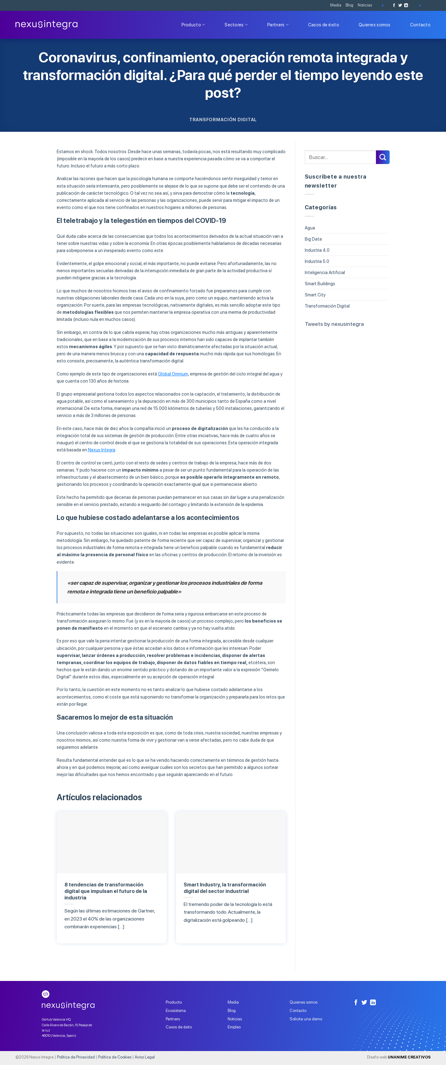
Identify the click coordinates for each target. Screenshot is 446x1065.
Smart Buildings (320, 283)
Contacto (420, 24)
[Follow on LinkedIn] (406, 5)
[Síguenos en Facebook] (394, 5)
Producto (193, 25)
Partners (278, 25)
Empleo (234, 1026)
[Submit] (383, 157)
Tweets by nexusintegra (334, 324)
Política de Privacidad (76, 1057)
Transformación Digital (223, 119)
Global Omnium (173, 373)
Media (335, 5)
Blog (349, 5)
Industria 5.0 (317, 261)
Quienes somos (375, 24)
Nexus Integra (101, 449)
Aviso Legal (145, 1057)
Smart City (315, 294)
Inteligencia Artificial (325, 272)
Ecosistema (176, 1010)
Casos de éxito (323, 24)
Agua (310, 227)
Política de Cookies (114, 1057)
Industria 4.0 (317, 250)
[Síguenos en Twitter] (400, 5)
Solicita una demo (306, 1018)
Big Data (313, 239)
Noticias (365, 5)
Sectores (236, 25)
